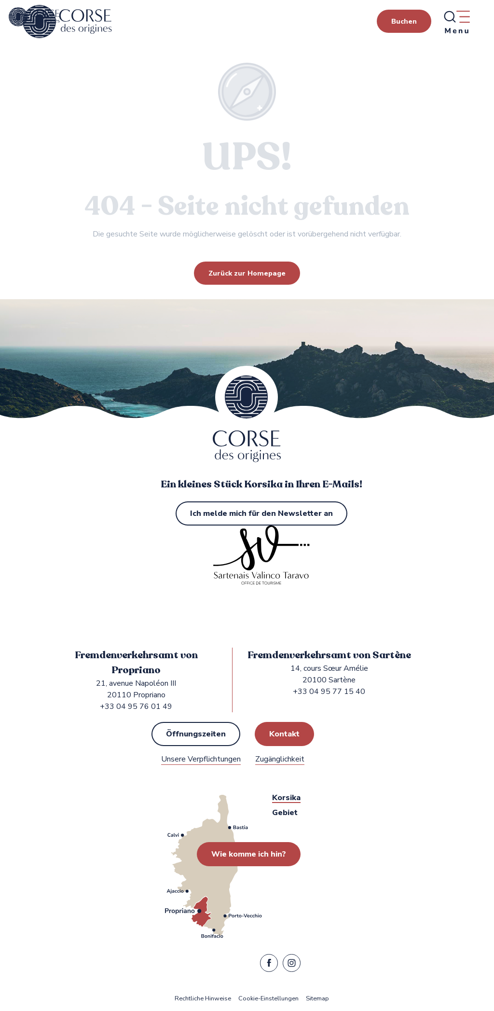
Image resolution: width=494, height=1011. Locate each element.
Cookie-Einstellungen (268, 999)
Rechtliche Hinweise (203, 999)
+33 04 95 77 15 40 (329, 691)
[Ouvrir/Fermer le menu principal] (456, 22)
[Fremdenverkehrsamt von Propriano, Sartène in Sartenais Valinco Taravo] (34, 17)
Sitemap (317, 999)
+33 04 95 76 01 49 (136, 706)
